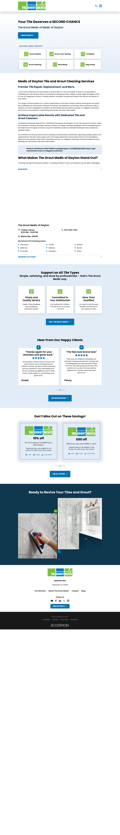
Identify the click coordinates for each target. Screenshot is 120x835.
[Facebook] (56, 601)
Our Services (40, 591)
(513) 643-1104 (60, 581)
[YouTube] (52, 601)
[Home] (31, 6)
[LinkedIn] (60, 601)
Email (38, 455)
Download (48, 455)
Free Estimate (28, 35)
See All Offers (60, 474)
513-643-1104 (70, 230)
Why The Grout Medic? (60, 322)
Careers (75, 591)
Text (29, 455)
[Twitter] (64, 601)
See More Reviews (60, 398)
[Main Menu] (100, 5)
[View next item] (64, 390)
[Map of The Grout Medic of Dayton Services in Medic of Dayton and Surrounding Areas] (60, 197)
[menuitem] (46, 620)
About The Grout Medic (58, 591)
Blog (83, 591)
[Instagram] (68, 601)
